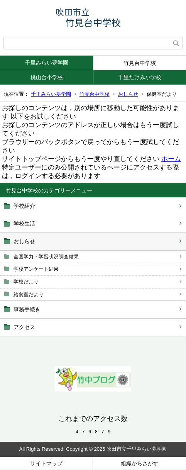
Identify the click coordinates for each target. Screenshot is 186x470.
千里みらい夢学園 (46, 62)
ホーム (171, 159)
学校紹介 (24, 206)
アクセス (24, 327)
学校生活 (24, 224)
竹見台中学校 (139, 63)
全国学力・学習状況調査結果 (46, 257)
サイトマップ (46, 463)
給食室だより (29, 294)
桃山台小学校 (46, 77)
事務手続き (27, 309)
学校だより (26, 282)
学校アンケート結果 (36, 269)
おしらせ (128, 94)
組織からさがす (140, 463)
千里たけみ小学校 (139, 77)
